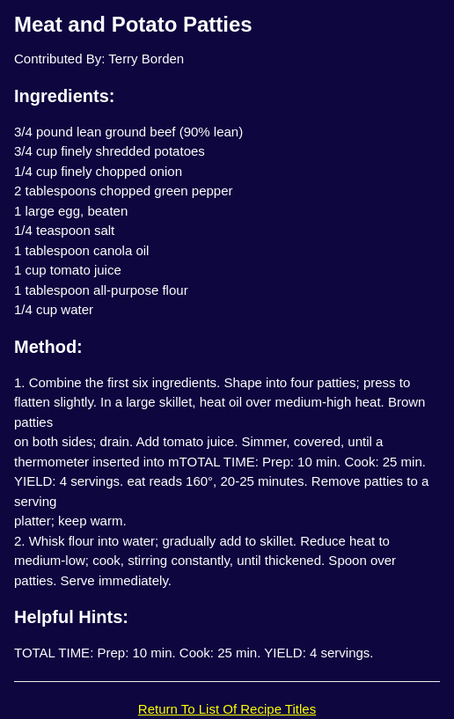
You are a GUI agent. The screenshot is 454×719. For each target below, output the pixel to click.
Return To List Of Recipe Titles (227, 708)
